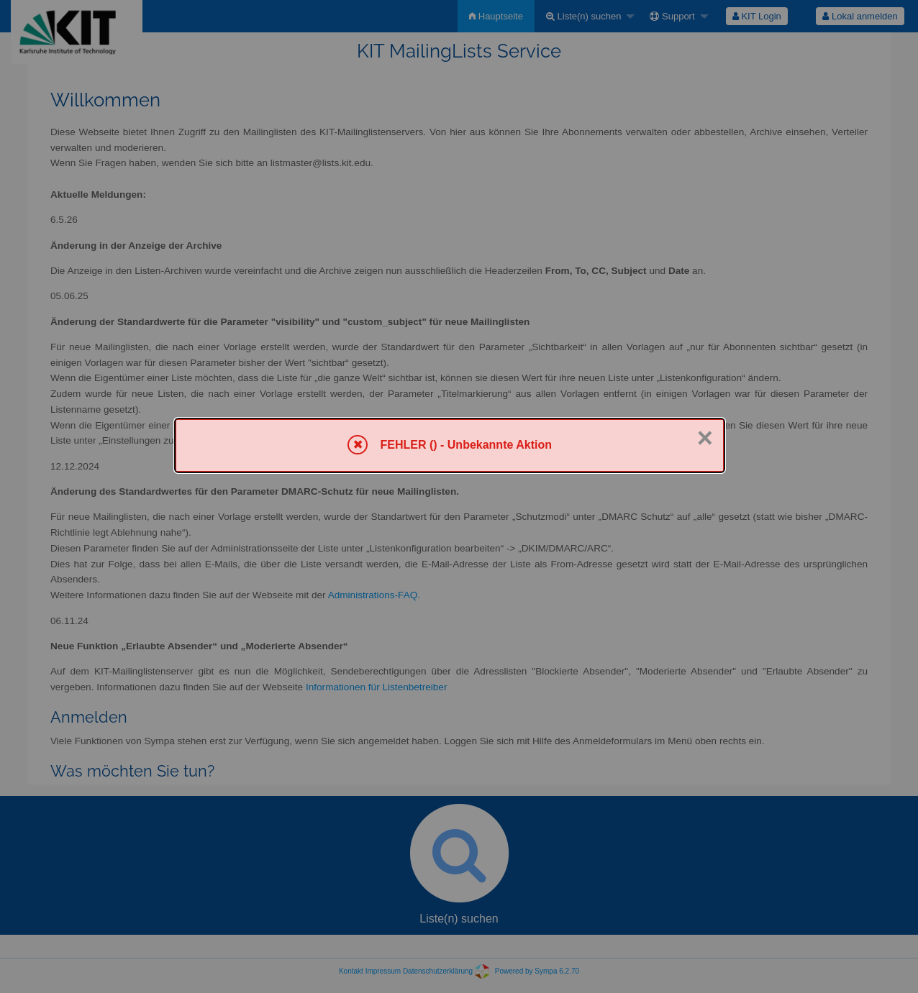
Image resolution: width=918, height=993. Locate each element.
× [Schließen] (705, 438)
